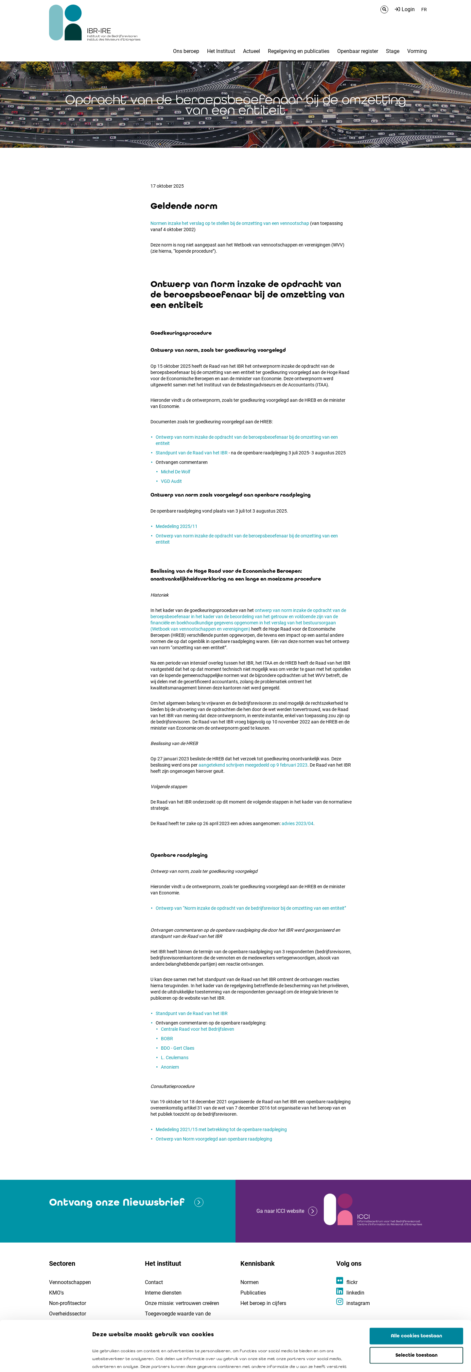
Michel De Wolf (175, 471)
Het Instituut (221, 51)
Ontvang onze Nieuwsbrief (116, 1202)
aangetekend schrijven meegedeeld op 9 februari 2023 (253, 765)
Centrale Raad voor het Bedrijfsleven (197, 1029)
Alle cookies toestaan (416, 1286)
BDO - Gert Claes (177, 1048)
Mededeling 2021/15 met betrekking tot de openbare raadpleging (221, 1129)
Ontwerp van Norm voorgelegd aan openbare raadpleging (214, 1139)
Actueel (251, 51)
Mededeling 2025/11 (177, 526)
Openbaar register (357, 51)
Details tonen (373, 1359)
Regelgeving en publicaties (298, 51)
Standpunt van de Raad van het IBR (192, 452)
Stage (392, 51)
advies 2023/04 (297, 823)
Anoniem (170, 1067)
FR (424, 9)
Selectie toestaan (416, 1305)
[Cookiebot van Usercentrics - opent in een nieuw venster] (42, 1359)
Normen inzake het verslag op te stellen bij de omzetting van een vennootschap (229, 223)
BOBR (167, 1038)
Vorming (417, 51)
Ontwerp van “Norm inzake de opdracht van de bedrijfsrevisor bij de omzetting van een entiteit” (251, 908)
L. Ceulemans (174, 1057)
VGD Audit (171, 481)
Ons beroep (186, 51)
